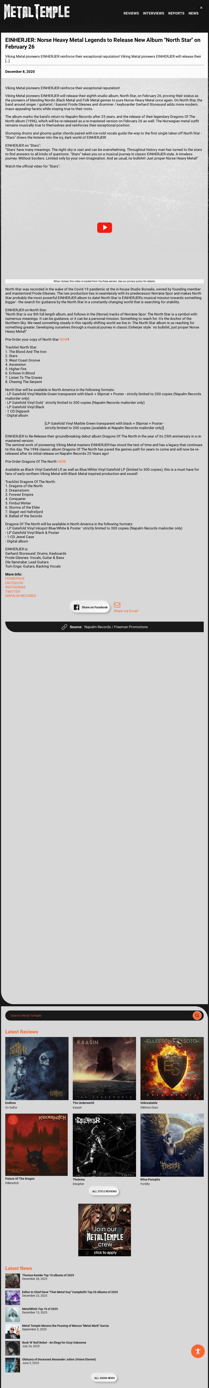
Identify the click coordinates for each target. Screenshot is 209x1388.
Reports (176, 13)
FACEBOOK (14, 583)
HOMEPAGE (15, 578)
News (193, 13)
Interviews (153, 13)
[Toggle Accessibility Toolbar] (198, 1351)
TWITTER (12, 591)
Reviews (131, 13)
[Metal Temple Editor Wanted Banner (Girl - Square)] (104, 1255)
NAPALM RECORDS (20, 596)
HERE (61, 461)
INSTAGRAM (15, 587)
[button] (104, 227)
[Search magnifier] (197, 1015)
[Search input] (100, 1015)
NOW (64, 339)
